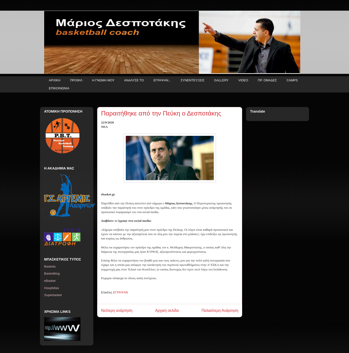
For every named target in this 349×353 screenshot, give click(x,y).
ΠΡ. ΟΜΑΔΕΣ (267, 80)
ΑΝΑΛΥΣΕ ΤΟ (134, 80)
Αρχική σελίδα (167, 310)
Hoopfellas (51, 288)
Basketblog (52, 273)
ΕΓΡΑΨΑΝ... (162, 80)
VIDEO (243, 80)
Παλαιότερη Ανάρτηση (219, 310)
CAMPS (292, 80)
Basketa (50, 266)
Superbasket (53, 295)
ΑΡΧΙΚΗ (55, 80)
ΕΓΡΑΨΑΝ (120, 292)
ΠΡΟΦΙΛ (76, 80)
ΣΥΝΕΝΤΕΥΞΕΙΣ (192, 80)
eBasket (50, 281)
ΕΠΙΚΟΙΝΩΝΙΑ (59, 88)
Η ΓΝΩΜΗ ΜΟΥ (103, 80)
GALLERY (221, 80)
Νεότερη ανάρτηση (116, 310)
